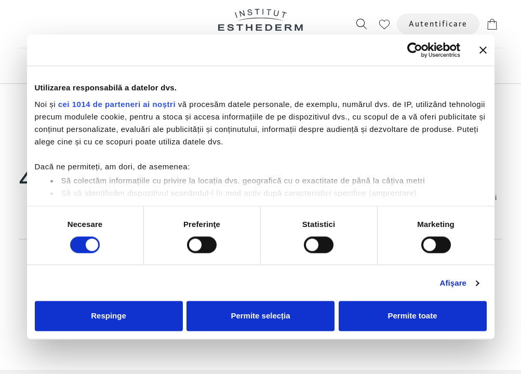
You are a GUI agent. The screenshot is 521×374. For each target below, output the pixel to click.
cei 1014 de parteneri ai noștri (117, 104)
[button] (361, 24)
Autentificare (438, 24)
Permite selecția (260, 316)
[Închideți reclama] (483, 50)
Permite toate (412, 316)
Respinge (108, 316)
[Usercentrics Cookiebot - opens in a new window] (414, 50)
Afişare (453, 282)
